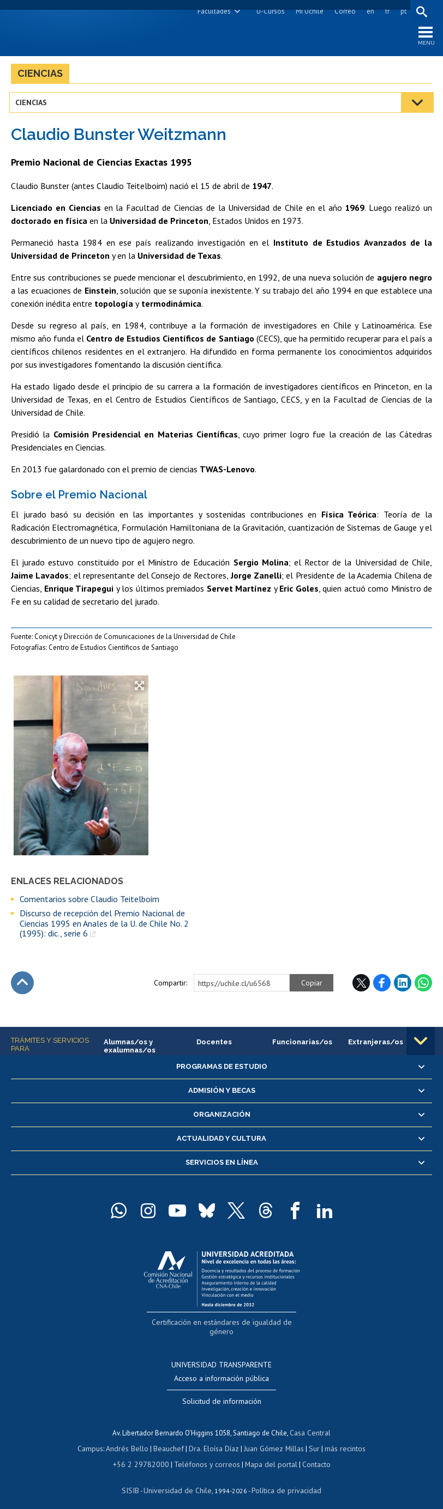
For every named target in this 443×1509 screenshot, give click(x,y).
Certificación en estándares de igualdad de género (223, 1323)
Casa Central (310, 1423)
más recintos (340, 1438)
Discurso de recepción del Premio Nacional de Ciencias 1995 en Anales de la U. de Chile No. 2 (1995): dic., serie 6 (104, 925)
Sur (310, 1438)
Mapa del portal (265, 1453)
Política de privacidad (282, 1479)
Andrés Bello (131, 1438)
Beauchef (170, 1438)
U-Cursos (269, 11)
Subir (22, 985)
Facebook (382, 985)
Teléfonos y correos (205, 1453)
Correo (343, 11)
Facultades (212, 11)
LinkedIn (403, 985)
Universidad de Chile (179, 1479)
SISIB (135, 1479)
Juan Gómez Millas (272, 1438)
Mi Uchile (308, 11)
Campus (96, 1438)
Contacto (309, 1453)
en (369, 11)
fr (386, 11)
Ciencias (40, 75)
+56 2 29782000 (145, 1453)
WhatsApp (423, 985)
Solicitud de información (221, 1392)
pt (402, 11)
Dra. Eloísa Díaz (214, 1438)
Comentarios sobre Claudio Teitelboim (89, 901)
